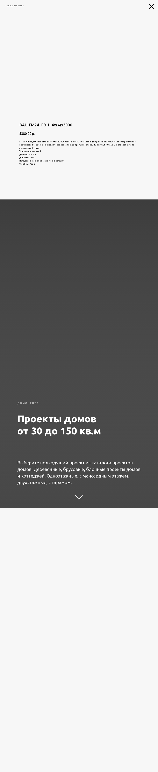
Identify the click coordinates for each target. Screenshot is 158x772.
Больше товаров (15, 6)
